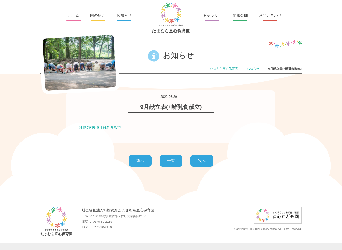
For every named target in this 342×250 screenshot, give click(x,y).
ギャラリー (212, 15)
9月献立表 (87, 128)
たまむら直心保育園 (171, 17)
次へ (202, 161)
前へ (140, 161)
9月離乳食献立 (109, 128)
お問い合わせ (270, 15)
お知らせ (124, 15)
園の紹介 (97, 15)
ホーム (73, 15)
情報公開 (240, 15)
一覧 (171, 161)
